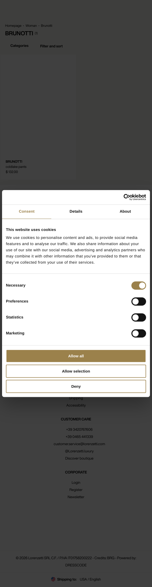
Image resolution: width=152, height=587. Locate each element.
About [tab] (125, 211)
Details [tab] (76, 211)
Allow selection (76, 371)
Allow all (76, 356)
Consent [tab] (27, 211)
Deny (76, 386)
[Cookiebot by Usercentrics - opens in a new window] (123, 197)
